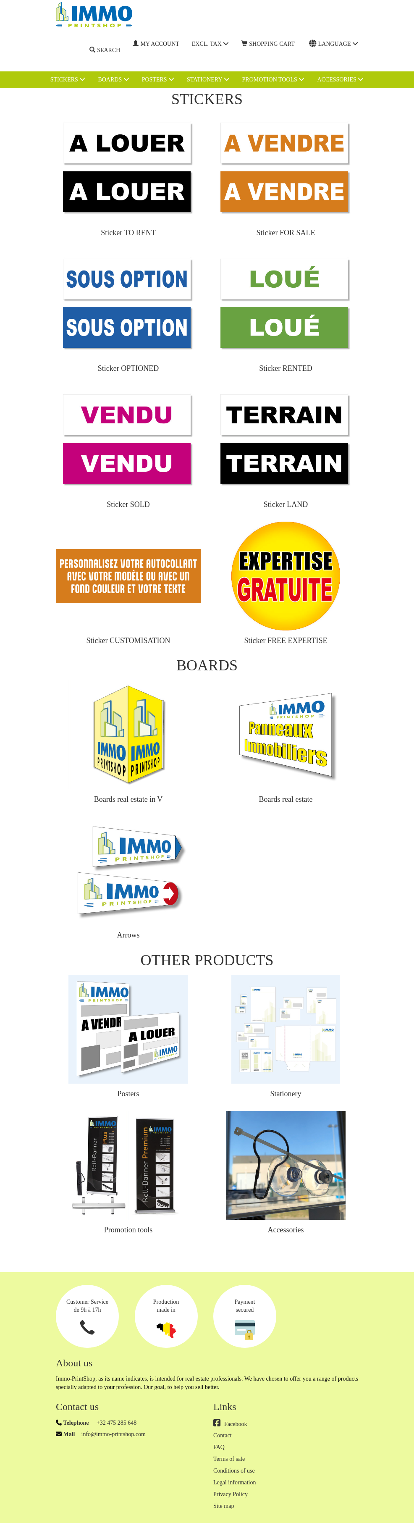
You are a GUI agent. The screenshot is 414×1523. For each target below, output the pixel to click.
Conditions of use (234, 1471)
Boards (113, 79)
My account (156, 43)
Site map (223, 1506)
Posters (158, 79)
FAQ (219, 1447)
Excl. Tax (210, 43)
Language (333, 43)
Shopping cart (267, 43)
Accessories (340, 79)
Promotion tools (273, 79)
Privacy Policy (230, 1494)
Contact (222, 1435)
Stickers (68, 79)
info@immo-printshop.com (113, 1434)
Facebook (230, 1424)
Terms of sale (229, 1459)
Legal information (234, 1482)
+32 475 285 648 (115, 1423)
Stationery (208, 79)
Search (104, 50)
